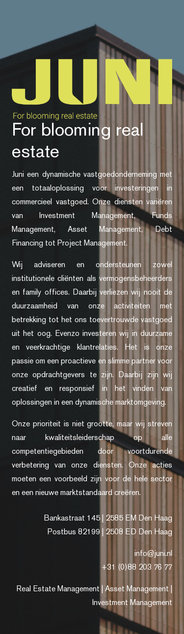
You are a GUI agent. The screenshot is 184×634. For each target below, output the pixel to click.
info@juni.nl (153, 554)
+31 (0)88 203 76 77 (137, 568)
